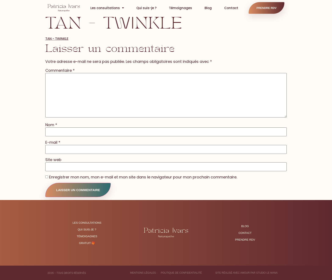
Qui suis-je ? (146, 8)
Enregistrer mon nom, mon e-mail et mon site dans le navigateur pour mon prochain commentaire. (143, 177)
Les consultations (107, 8)
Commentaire (60, 70)
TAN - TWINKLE (56, 38)
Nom (51, 125)
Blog (208, 8)
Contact (231, 8)
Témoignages (180, 8)
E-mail (52, 142)
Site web (53, 160)
